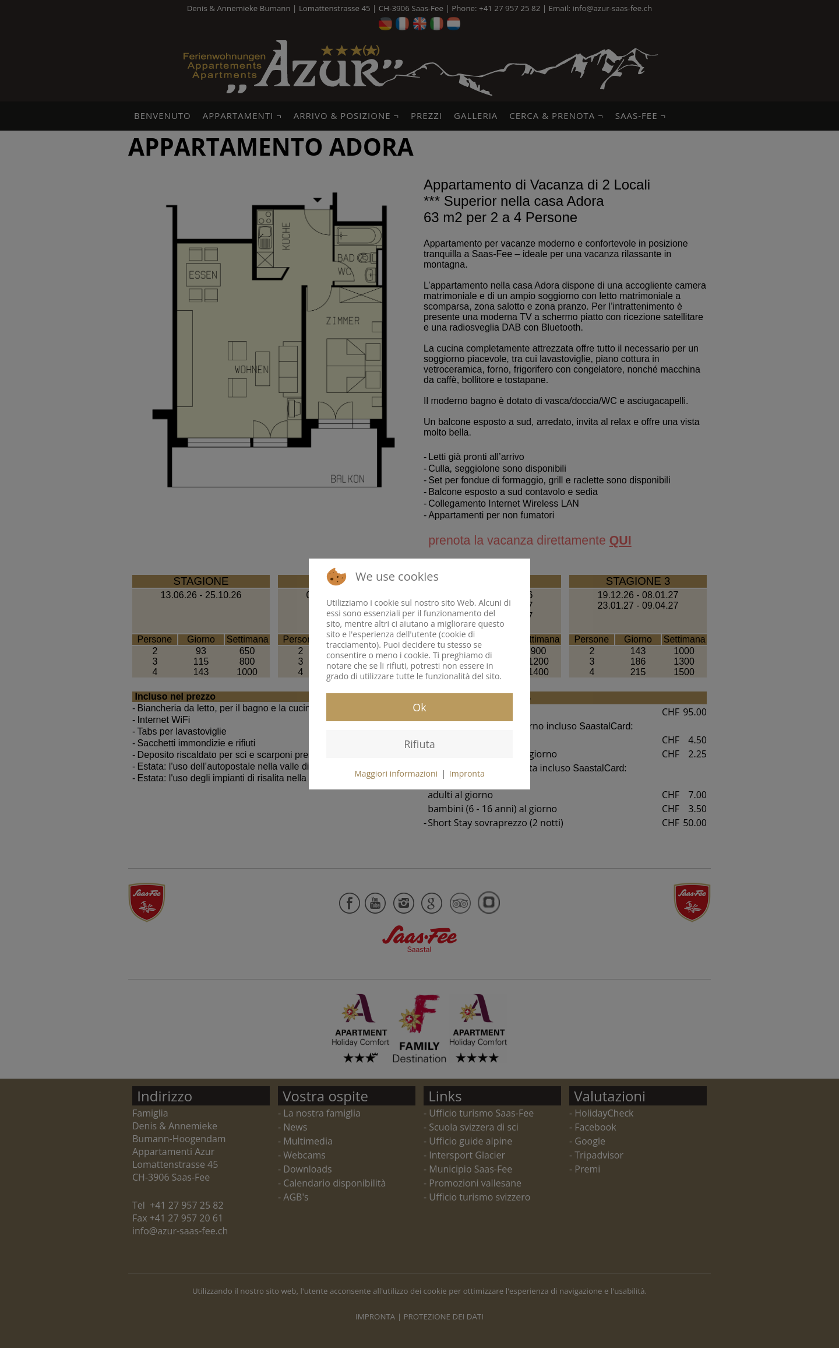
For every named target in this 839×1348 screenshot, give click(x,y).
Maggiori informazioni (396, 773)
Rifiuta (419, 744)
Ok (419, 707)
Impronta (467, 773)
